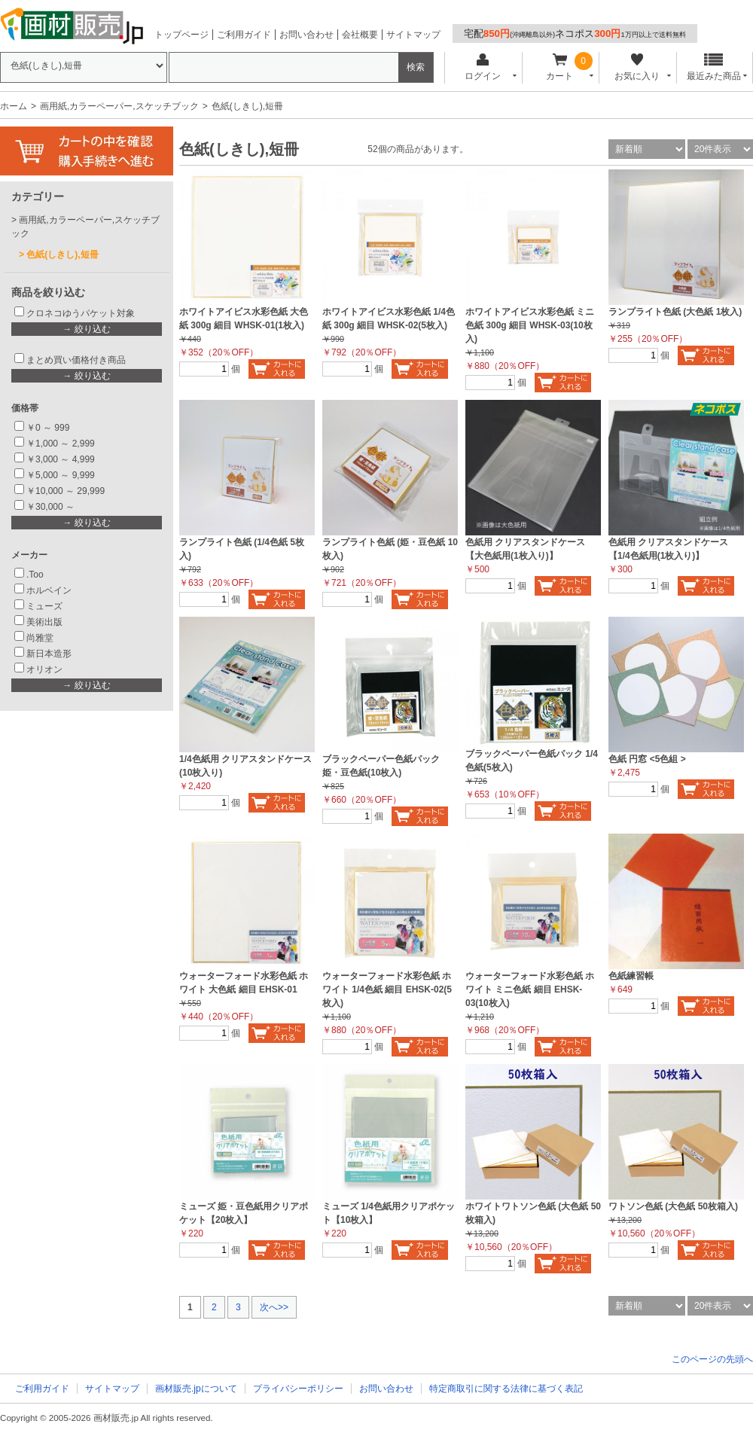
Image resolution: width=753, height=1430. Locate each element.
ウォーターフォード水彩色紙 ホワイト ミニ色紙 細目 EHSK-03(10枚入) (529, 989)
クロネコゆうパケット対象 (80, 313)
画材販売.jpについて (196, 1388)
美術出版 (44, 622)
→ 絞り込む (86, 329)
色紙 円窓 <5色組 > (647, 759)
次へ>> (274, 1307)
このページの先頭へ (712, 1359)
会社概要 (360, 34)
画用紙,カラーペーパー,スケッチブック (119, 106)
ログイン (482, 67)
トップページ (181, 34)
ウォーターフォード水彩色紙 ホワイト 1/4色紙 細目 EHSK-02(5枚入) (387, 989)
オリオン (44, 669)
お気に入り (637, 67)
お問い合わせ (306, 34)
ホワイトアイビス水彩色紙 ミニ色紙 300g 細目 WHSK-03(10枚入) (529, 325)
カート (560, 67)
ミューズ (44, 606)
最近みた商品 (713, 67)
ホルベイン (49, 590)
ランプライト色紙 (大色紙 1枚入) (675, 311)
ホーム (13, 106)
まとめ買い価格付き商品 (76, 360)
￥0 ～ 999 (47, 427)
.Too (35, 574)
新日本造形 (49, 653)
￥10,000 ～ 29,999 (65, 491)
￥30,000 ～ (51, 507)
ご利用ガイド (244, 34)
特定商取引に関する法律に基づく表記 (506, 1388)
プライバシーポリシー (298, 1388)
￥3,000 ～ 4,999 (60, 459)
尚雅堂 (39, 638)
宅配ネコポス (575, 33)
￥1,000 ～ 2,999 (60, 443)
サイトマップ (413, 34)
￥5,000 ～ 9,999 (60, 475)
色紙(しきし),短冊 (62, 254)
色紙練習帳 (631, 976)
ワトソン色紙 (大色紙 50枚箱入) (673, 1206)
